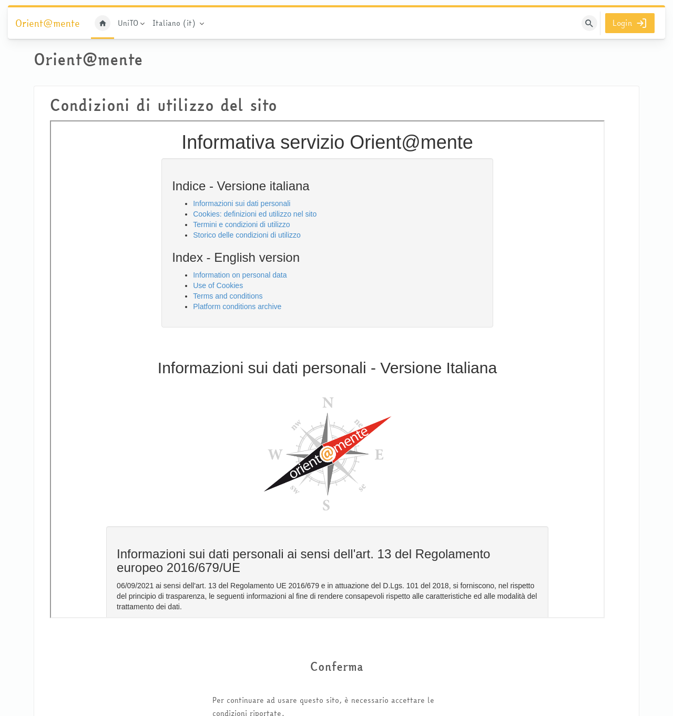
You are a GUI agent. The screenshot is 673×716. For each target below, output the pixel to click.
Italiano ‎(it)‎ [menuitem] (174, 23)
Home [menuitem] (102, 23)
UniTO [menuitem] (128, 23)
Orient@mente (47, 23)
